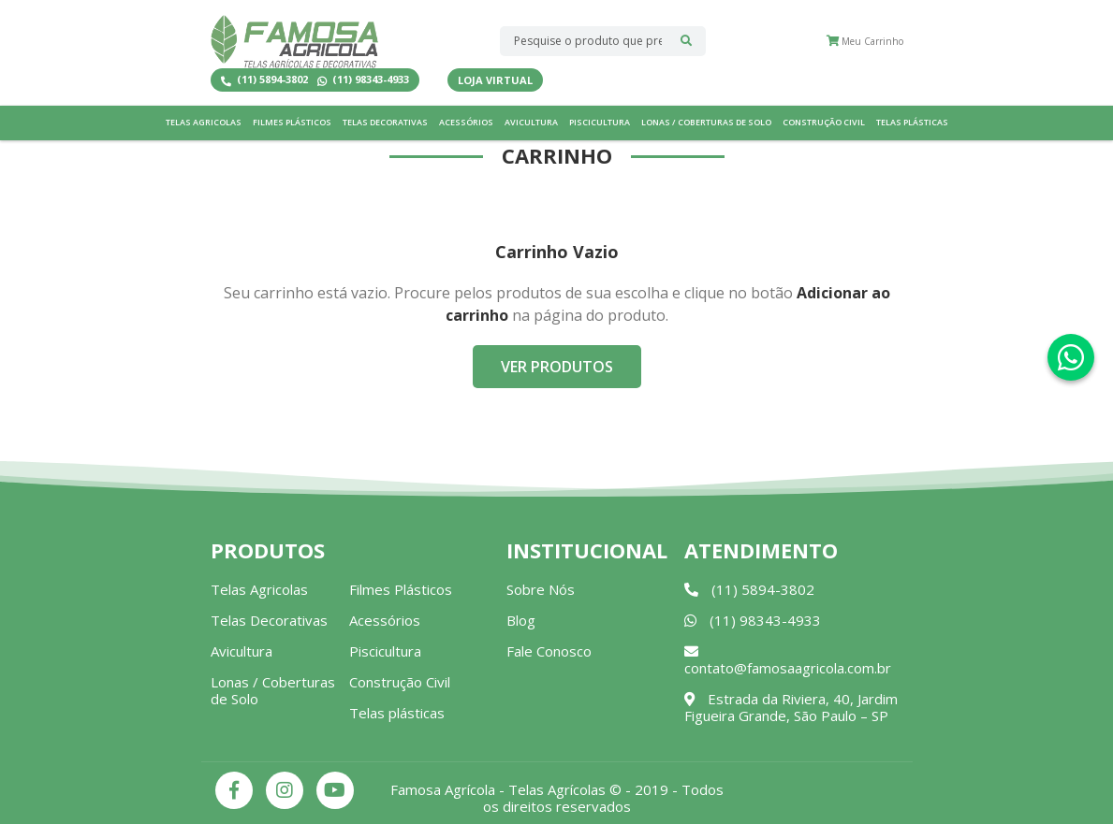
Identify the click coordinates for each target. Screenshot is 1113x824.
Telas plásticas (912, 122)
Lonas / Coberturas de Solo (706, 122)
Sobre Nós (540, 589)
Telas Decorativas (385, 122)
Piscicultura (599, 122)
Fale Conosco (549, 651)
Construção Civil (824, 122)
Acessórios (466, 122)
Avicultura (531, 122)
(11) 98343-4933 (363, 80)
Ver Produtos (557, 366)
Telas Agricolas (204, 122)
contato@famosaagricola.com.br (787, 660)
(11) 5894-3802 (264, 80)
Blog (520, 620)
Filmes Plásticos (292, 122)
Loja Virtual (495, 80)
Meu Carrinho (865, 41)
